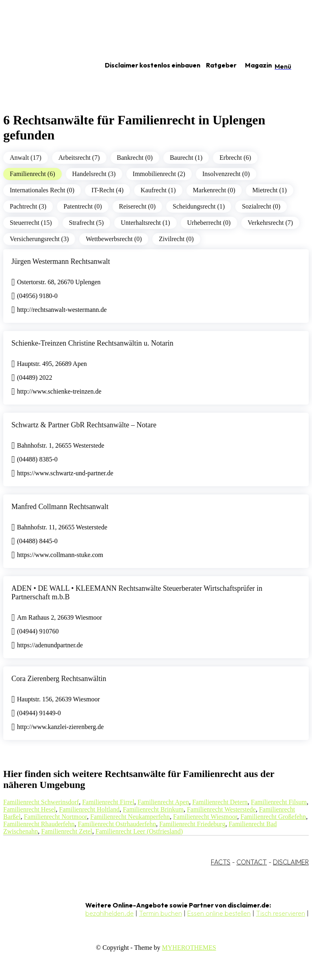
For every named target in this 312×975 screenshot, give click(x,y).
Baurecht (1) (186, 157)
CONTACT (251, 862)
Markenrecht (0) (214, 190)
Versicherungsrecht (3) (39, 238)
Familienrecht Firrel (108, 802)
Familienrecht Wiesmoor (205, 816)
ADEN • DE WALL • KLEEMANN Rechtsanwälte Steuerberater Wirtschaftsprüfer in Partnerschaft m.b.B (136, 592)
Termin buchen (160, 913)
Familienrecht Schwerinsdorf (41, 802)
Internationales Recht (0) (42, 190)
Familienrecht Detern (219, 802)
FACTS (220, 862)
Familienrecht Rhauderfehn (39, 823)
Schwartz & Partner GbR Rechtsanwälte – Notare (83, 425)
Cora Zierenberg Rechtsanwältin (58, 679)
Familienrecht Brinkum (153, 809)
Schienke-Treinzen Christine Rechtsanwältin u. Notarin (92, 343)
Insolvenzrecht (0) (226, 173)
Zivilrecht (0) (176, 238)
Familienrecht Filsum (279, 802)
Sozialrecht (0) (261, 206)
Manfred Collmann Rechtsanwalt (59, 507)
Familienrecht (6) (32, 173)
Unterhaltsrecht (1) (145, 222)
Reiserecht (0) (137, 206)
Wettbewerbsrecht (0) (114, 238)
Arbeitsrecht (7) (79, 157)
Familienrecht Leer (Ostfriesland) (139, 831)
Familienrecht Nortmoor (55, 816)
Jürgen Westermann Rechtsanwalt (60, 261)
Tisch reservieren (280, 913)
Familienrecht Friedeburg (192, 823)
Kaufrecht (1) (158, 190)
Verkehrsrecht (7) (270, 222)
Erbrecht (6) (235, 157)
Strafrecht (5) (86, 222)
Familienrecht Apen (163, 802)
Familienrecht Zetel (66, 831)
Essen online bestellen (219, 913)
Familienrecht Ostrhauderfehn (117, 823)
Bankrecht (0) (135, 157)
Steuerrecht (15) (31, 222)
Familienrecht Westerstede (221, 809)
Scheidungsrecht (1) (199, 206)
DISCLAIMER (291, 862)
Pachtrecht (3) (28, 206)
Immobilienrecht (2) (159, 173)
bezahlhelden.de (109, 913)
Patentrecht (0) (82, 206)
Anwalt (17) (25, 157)
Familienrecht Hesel (29, 809)
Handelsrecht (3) (94, 173)
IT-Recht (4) (107, 190)
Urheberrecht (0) (209, 222)
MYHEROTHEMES (189, 947)
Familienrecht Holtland (89, 809)
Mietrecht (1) (269, 190)
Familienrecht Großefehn (273, 816)
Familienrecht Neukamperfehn (130, 816)
